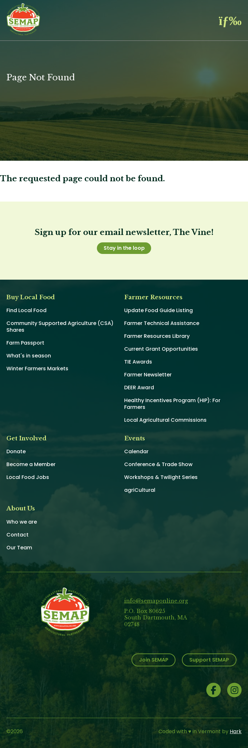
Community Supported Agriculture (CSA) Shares (60, 327)
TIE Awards (138, 361)
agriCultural (139, 490)
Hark (236, 731)
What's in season (28, 355)
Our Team (19, 547)
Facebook (213, 690)
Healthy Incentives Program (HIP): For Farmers (172, 404)
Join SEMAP (153, 659)
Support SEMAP (209, 659)
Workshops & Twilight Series (161, 477)
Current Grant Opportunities (161, 349)
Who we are (21, 522)
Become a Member (31, 464)
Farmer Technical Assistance (161, 323)
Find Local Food (26, 310)
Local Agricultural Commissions (165, 420)
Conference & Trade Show (158, 464)
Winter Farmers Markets (37, 368)
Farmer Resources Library (157, 336)
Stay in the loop (124, 248)
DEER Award (139, 387)
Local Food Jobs (27, 477)
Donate (16, 451)
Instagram (234, 690)
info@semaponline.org (156, 601)
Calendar (136, 451)
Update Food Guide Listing (158, 310)
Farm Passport (25, 343)
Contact (17, 534)
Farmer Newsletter (148, 374)
